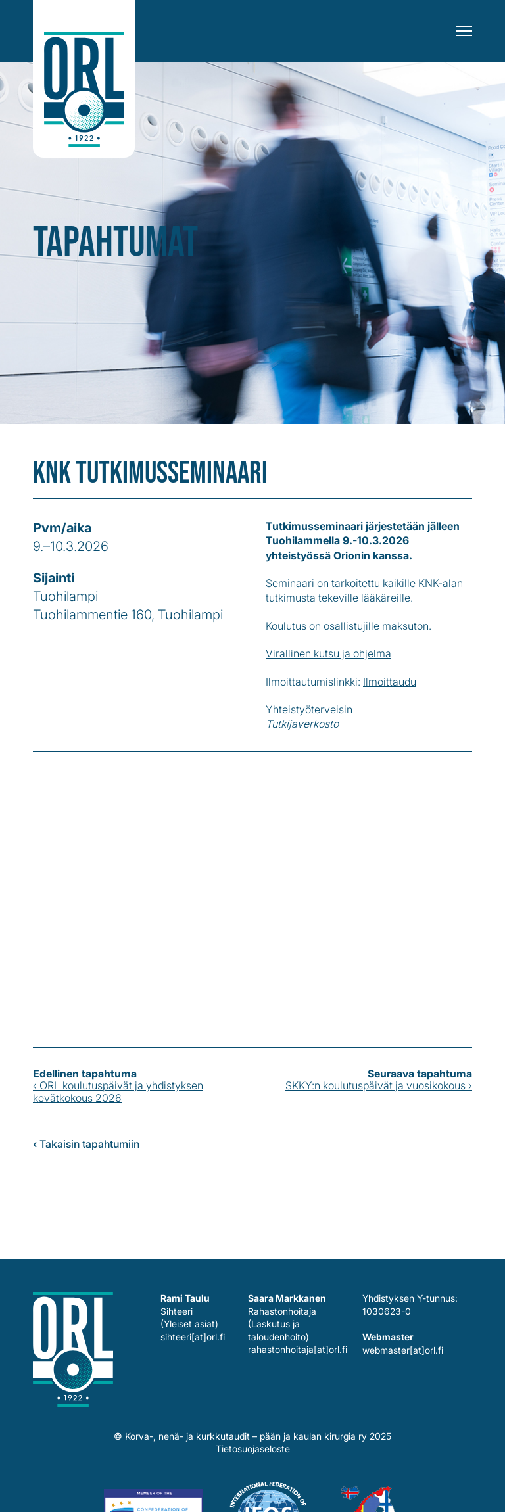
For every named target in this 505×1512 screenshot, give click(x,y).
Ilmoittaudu (389, 681)
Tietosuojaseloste (253, 1448)
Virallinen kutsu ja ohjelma (328, 653)
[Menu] (464, 31)
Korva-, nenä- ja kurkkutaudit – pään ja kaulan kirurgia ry (84, 79)
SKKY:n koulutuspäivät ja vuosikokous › (378, 1085)
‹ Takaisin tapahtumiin (86, 1143)
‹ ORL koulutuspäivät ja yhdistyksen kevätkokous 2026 (118, 1091)
